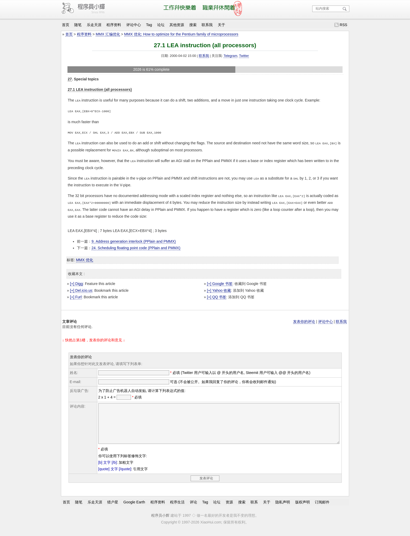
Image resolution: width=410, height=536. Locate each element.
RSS (343, 25)
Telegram (230, 56)
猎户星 (112, 507)
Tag (149, 25)
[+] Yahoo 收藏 (219, 288)
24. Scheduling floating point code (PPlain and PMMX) (136, 245)
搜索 (193, 25)
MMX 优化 (84, 257)
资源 (229, 507)
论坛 (160, 25)
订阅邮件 (322, 507)
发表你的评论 (304, 319)
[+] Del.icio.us (81, 288)
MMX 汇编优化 (108, 34)
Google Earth (134, 507)
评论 (193, 507)
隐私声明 (282, 507)
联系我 (207, 25)
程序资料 (113, 25)
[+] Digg (76, 281)
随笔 (78, 25)
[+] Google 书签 (219, 281)
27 (70, 79)
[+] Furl (76, 294)
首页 (65, 25)
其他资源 (176, 25)
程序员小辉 (160, 521)
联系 (254, 507)
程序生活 (177, 507)
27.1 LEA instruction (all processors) (100, 89)
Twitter (244, 56)
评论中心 (133, 25)
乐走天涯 (94, 25)
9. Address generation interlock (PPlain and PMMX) (134, 239)
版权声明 (302, 507)
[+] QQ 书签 (216, 294)
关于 (221, 25)
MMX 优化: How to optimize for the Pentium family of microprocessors (181, 34)
